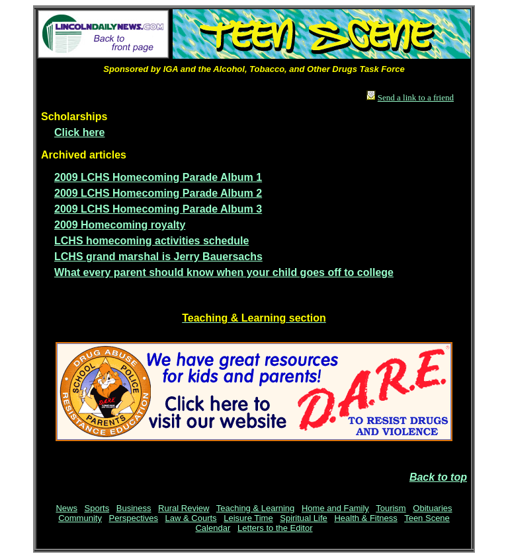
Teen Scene (427, 518)
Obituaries (432, 508)
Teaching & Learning (255, 508)
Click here (79, 132)
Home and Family (335, 508)
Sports (97, 508)
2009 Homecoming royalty (119, 224)
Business (133, 508)
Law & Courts (191, 518)
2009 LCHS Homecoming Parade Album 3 (158, 209)
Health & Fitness (365, 518)
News (66, 508)
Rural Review (183, 508)
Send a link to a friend (416, 97)
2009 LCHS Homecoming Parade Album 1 (158, 177)
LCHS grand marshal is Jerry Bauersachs (158, 256)
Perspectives (133, 518)
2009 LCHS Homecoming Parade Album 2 (158, 193)
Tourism (391, 508)
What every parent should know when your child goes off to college (224, 272)
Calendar (212, 528)
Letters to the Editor (274, 528)
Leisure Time (248, 518)
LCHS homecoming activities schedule (151, 240)
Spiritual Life (303, 518)
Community (80, 518)
